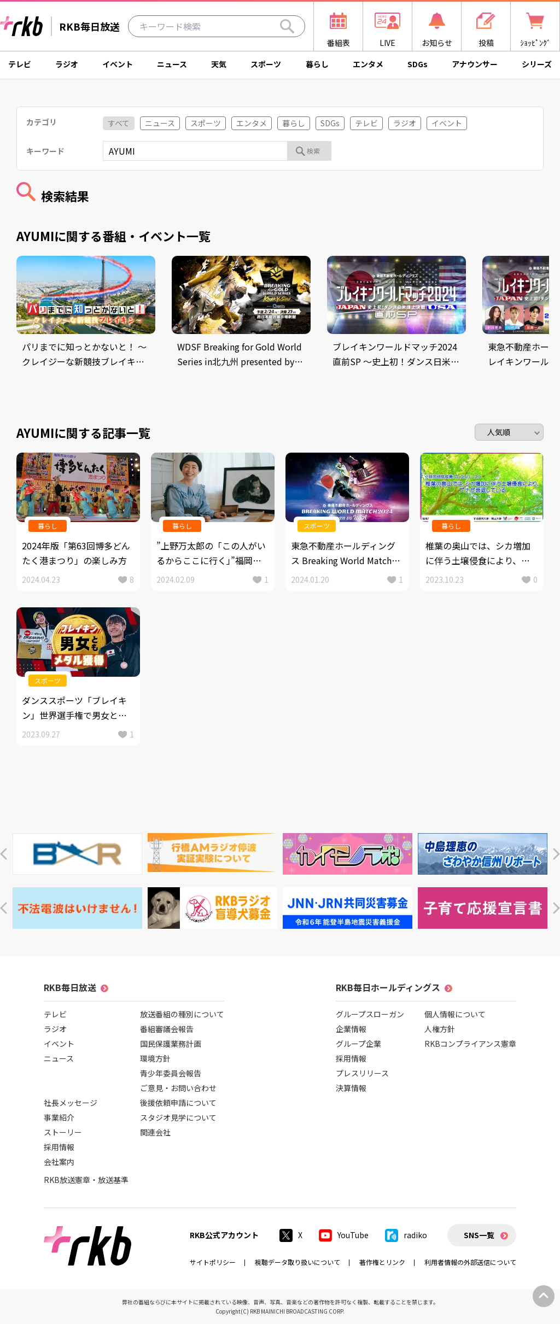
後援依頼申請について (178, 1102)
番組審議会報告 (167, 1028)
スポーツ (265, 63)
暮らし (317, 63)
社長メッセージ (70, 1102)
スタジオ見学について (178, 1117)
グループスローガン (370, 1014)
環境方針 (155, 1058)
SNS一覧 (479, 1234)
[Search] (287, 26)
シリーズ (537, 63)
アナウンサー (475, 63)
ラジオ (66, 63)
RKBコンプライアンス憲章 (470, 1043)
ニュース (172, 63)
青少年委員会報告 (170, 1073)
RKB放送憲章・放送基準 (86, 1179)
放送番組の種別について (182, 1014)
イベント (117, 63)
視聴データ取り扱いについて (297, 1262)
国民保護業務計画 (170, 1043)
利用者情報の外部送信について (470, 1262)
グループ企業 (358, 1043)
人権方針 (439, 1028)
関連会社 (155, 1132)
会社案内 (59, 1161)
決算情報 (351, 1087)
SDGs (417, 63)
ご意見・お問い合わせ (178, 1087)
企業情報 (351, 1028)
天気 (218, 63)
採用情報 (59, 1146)
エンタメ (368, 63)
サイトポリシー (213, 1262)
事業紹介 (59, 1117)
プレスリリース (362, 1073)
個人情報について (455, 1014)
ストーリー (63, 1132)
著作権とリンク (382, 1262)
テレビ (19, 63)
